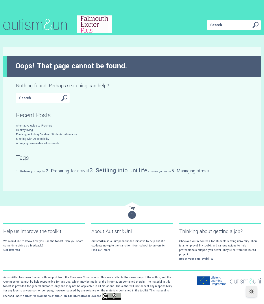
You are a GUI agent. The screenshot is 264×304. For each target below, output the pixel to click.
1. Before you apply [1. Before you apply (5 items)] (30, 171)
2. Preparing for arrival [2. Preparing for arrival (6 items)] (67, 171)
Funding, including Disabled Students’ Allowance (47, 134)
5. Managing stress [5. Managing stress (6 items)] (190, 171)
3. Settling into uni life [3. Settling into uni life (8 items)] (118, 170)
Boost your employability (196, 259)
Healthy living (24, 130)
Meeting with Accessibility (32, 139)
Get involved (11, 250)
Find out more (100, 250)
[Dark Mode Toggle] (251, 291)
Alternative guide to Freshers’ (34, 126)
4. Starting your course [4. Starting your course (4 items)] (159, 171)
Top (132, 212)
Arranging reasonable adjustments (37, 143)
